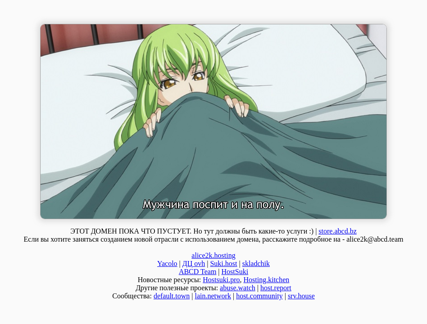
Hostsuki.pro (221, 280)
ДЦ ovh (193, 263)
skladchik (256, 263)
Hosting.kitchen (267, 280)
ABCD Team (197, 271)
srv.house (301, 296)
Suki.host (223, 263)
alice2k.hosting (213, 255)
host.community (259, 296)
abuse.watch (237, 288)
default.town (172, 296)
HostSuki (235, 271)
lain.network (213, 296)
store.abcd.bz (337, 231)
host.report (275, 288)
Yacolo (167, 263)
